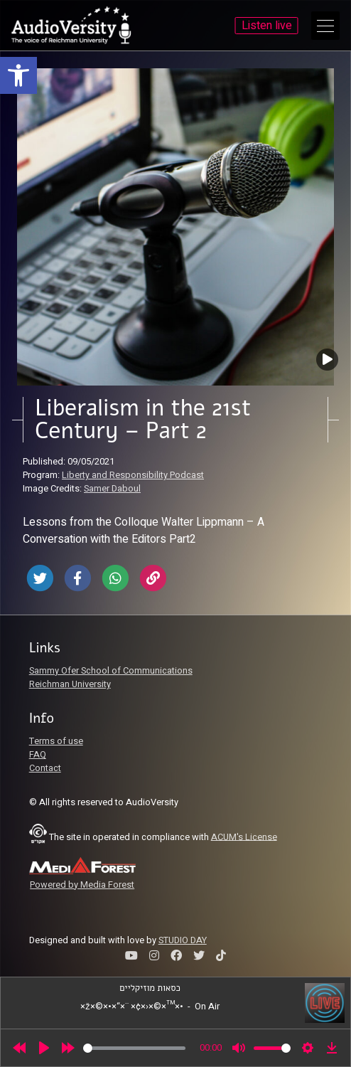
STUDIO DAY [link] (182, 940)
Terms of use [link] (56, 741)
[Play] (44, 1047)
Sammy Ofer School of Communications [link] (111, 670)
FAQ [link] (37, 754)
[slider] (134, 1048)
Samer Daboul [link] (112, 488)
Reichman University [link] (70, 684)
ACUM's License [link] (244, 836)
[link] (18, 75)
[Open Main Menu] (325, 25)
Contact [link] (45, 768)
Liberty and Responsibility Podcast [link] (133, 475)
